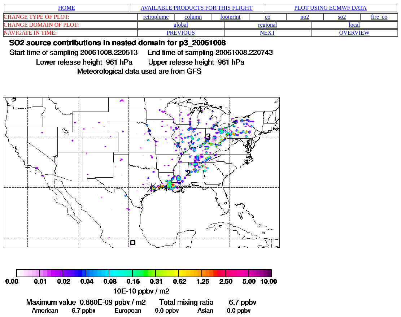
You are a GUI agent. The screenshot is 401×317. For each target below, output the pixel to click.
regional (267, 25)
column (193, 17)
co (267, 17)
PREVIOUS (181, 33)
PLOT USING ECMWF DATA (330, 8)
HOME (66, 8)
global (181, 25)
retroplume (156, 17)
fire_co (379, 17)
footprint (230, 17)
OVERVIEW (354, 33)
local (354, 25)
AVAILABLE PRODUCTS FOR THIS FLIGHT (197, 8)
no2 (304, 17)
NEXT (267, 33)
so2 (342, 17)
